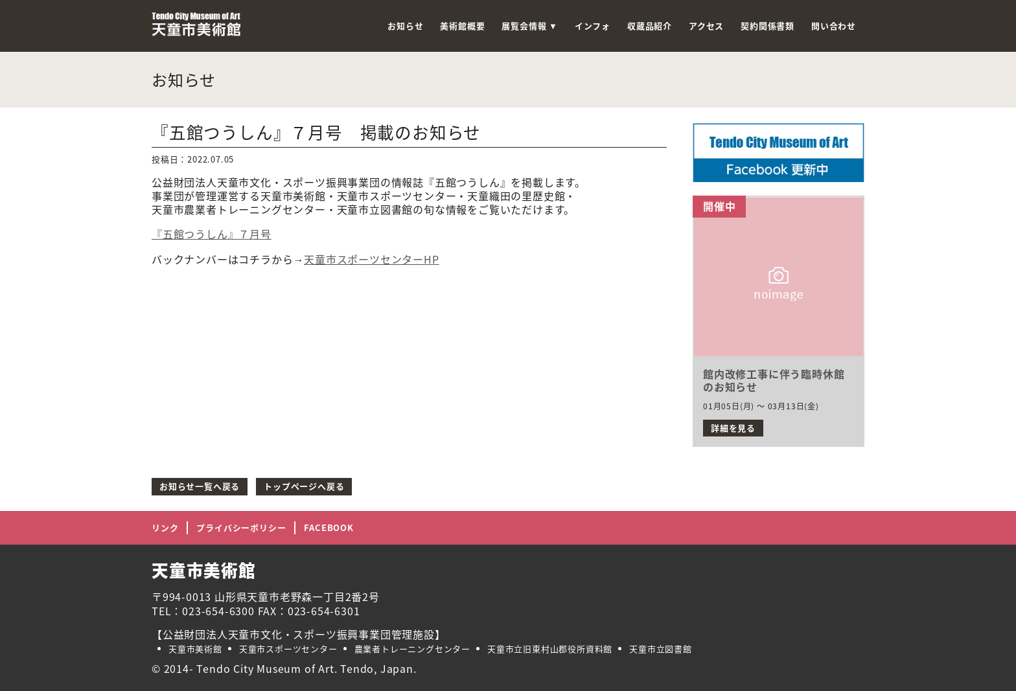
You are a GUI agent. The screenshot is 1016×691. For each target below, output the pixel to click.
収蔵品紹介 (649, 25)
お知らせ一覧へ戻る (199, 486)
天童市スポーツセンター (288, 648)
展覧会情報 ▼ (529, 25)
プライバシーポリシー (241, 527)
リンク (165, 527)
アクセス (706, 25)
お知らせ (405, 25)
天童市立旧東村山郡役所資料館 (549, 648)
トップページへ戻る (304, 486)
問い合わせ (833, 25)
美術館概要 (462, 25)
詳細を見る (733, 428)
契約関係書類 (767, 25)
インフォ (592, 25)
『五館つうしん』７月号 (211, 234)
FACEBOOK (328, 527)
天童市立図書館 (660, 648)
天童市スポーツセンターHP (371, 259)
